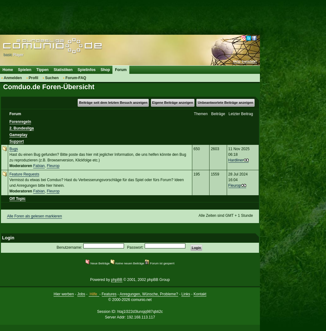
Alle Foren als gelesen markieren (34, 216)
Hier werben (64, 294)
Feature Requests (24, 174)
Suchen (52, 78)
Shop (105, 70)
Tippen (42, 70)
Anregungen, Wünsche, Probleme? (149, 294)
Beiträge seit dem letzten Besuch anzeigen (113, 102)
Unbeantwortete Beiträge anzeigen (225, 102)
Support (16, 141)
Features (109, 294)
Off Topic (17, 198)
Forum (121, 70)
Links (185, 294)
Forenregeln (20, 122)
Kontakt (200, 294)
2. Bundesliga (21, 128)
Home (8, 70)
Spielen (24, 70)
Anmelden (13, 78)
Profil (34, 78)
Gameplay (18, 135)
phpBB (116, 280)
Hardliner (236, 160)
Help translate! (245, 61)
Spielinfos (87, 70)
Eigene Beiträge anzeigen (172, 102)
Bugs (13, 149)
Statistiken (63, 70)
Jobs (81, 294)
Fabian (39, 166)
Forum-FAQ (75, 78)
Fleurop (53, 166)
